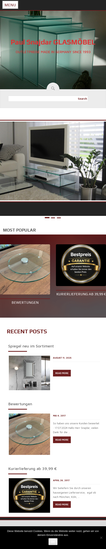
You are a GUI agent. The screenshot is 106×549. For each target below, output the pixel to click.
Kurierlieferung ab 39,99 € (81, 294)
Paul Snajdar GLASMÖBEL (53, 42)
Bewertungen (25, 302)
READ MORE (61, 373)
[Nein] (101, 538)
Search (82, 98)
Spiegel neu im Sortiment (31, 346)
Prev (5, 159)
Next (100, 159)
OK (53, 541)
